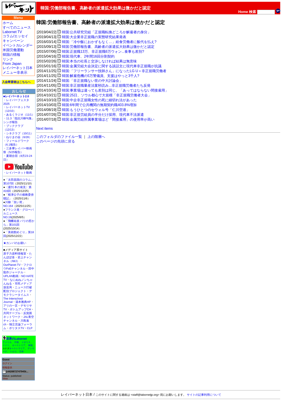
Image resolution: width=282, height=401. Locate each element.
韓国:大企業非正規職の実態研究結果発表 (94, 37)
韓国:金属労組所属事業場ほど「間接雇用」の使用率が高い (108, 119)
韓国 (30, 345)
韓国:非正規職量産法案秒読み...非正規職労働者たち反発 (106, 85)
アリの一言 (10, 305)
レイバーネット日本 (17, 68)
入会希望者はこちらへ (16, 82)
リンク (8, 59)
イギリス (26, 342)
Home (243, 12)
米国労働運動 (13, 50)
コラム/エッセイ (15, 36)
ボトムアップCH (20, 309)
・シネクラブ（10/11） (18, 133)
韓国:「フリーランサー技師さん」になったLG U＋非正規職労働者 (114, 71)
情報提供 (7, 367)
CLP (29, 328)
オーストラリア (17, 348)
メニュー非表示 (15, 72)
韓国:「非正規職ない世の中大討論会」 (92, 80)
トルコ (13, 351)
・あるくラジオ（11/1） (19, 114)
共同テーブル (11, 313)
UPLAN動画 (11, 276)
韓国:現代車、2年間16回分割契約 (88, 56)
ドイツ (6, 345)
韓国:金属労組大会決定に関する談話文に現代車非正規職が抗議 (111, 66)
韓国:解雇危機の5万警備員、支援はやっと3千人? (100, 76)
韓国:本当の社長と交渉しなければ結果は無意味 (99, 61)
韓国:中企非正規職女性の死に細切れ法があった (99, 100)
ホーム (8, 23)
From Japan (12, 64)
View (5, 378)
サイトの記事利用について (204, 394)
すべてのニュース (17, 27)
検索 (252, 12)
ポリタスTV (16, 328)
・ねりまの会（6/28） (17, 137)
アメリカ (7, 342)
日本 (21, 351)
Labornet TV (12, 32)
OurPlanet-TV (11, 264)
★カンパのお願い (14, 243)
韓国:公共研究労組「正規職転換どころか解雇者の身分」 (106, 32)
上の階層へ (96, 137)
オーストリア (18, 345)
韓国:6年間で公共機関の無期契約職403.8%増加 (99, 105)
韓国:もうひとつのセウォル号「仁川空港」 (96, 110)
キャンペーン (13, 41)
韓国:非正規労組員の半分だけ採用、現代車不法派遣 (103, 114)
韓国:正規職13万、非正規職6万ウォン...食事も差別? (103, 51)
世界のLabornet (16, 338)
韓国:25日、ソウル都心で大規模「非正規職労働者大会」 (106, 95)
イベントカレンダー (17, 45)
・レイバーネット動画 (18, 171)
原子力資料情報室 (14, 253)
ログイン (7, 363)
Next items (44, 128)
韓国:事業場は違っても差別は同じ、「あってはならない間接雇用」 (115, 90)
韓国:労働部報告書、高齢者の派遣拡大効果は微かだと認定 (108, 47)
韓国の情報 (11, 54)
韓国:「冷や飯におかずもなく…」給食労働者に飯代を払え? (109, 42)
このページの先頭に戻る (55, 141)
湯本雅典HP (23, 302)
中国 (16, 342)
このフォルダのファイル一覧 (59, 137)
